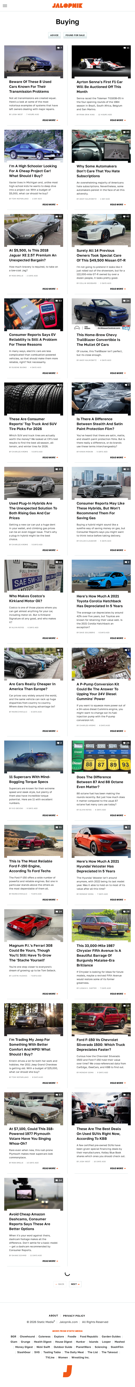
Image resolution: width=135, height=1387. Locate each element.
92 (60, 216)
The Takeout (110, 1352)
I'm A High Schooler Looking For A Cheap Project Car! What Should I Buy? (33, 171)
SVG (37, 1352)
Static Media (45, 1322)
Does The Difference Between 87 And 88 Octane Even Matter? (100, 782)
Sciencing (101, 1346)
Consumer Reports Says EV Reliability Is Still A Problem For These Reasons (33, 340)
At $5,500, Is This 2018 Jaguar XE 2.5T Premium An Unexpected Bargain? (32, 255)
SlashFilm (117, 1346)
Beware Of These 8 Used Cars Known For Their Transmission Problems (30, 87)
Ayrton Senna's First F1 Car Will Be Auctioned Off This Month (100, 87)
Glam (14, 1341)
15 (128, 1005)
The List (93, 1352)
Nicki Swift (43, 1346)
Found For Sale (75, 35)
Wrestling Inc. (80, 1357)
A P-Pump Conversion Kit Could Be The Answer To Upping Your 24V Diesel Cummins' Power (98, 691)
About (53, 1315)
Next (74, 1284)
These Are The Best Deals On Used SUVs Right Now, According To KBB (99, 1134)
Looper (106, 1341)
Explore (59, 1336)
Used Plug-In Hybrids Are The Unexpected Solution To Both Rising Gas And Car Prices (33, 510)
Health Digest (43, 1341)
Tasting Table (52, 1352)
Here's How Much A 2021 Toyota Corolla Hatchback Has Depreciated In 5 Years (100, 601)
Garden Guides (111, 1336)
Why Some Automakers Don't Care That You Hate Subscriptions (98, 171)
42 (127, 216)
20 (60, 469)
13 (60, 562)
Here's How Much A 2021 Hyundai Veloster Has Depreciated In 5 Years (98, 866)
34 (127, 300)
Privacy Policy (74, 1315)
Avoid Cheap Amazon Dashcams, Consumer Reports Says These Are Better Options (29, 1221)
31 (60, 827)
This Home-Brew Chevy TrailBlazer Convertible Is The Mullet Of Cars (98, 340)
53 (60, 300)
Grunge (25, 1341)
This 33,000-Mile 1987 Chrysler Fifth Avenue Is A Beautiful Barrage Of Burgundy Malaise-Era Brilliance (99, 955)
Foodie (72, 1336)
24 (60, 1180)
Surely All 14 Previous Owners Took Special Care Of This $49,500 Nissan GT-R (101, 255)
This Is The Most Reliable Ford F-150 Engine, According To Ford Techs (30, 866)
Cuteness (44, 1336)
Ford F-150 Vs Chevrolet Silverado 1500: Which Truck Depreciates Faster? (101, 1045)
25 (127, 743)
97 (60, 1095)
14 (60, 911)
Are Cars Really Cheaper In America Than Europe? (32, 686)
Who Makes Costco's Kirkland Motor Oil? (27, 598)
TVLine (50, 1357)
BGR (13, 1336)
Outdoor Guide (63, 1346)
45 (127, 132)
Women (63, 1357)
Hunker (80, 1341)
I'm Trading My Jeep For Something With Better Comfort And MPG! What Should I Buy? (29, 1047)
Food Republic (89, 1336)
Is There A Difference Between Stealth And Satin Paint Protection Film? (100, 424)
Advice (54, 35)
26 (127, 911)
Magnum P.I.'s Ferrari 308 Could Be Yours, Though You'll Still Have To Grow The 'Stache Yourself (31, 952)
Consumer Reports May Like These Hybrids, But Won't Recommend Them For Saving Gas (101, 510)
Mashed (120, 1341)
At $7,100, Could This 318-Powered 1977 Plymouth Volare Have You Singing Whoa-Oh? (31, 1136)
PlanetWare (83, 1346)
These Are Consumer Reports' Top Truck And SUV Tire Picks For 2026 (33, 424)
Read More (49, 120)
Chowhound (27, 1336)
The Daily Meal (74, 1352)
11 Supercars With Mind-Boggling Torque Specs (29, 779)
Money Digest (24, 1346)
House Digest (63, 1341)
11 (128, 47)
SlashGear (24, 1352)
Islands (93, 1341)
